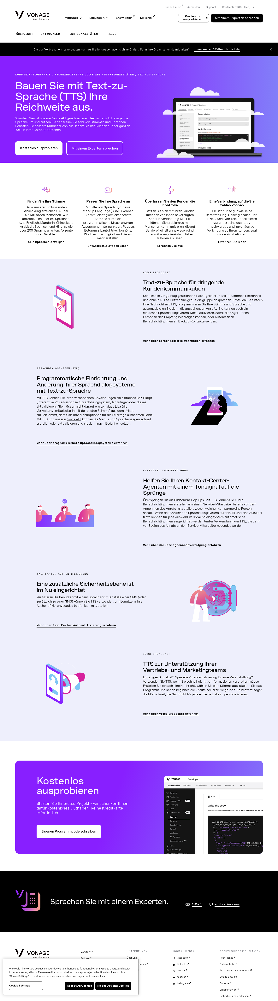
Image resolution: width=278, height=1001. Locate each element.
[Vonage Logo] (32, 16)
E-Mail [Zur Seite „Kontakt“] (197, 904)
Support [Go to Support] (211, 7)
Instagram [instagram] (183, 983)
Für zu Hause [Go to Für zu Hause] (173, 7)
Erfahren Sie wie (170, 245)
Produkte (71, 18)
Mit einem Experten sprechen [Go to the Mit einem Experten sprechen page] (237, 18)
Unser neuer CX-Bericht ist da (217, 49)
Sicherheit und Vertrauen (234, 996)
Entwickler (124, 18)
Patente (224, 983)
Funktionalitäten (83, 33)
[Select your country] (237, 7)
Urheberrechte (228, 989)
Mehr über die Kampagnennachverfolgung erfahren (182, 545)
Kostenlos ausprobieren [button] (192, 18)
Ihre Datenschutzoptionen (235, 970)
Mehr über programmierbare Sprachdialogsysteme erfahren (82, 443)
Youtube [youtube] (181, 977)
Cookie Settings (229, 976)
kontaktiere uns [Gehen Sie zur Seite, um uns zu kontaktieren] (227, 904)
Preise (111, 33)
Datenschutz (227, 964)
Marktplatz (86, 952)
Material (146, 18)
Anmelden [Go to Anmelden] (193, 7)
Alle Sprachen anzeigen (46, 242)
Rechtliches (226, 958)
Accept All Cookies (79, 985)
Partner (84, 958)
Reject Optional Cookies (113, 985)
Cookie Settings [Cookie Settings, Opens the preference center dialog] (19, 985)
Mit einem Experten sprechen (95, 148)
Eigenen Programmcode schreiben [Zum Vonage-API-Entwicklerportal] (68, 831)
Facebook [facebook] (182, 958)
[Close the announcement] (271, 49)
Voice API (74, 419)
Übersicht (24, 33)
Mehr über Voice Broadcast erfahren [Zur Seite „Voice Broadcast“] (171, 713)
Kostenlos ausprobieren (39, 148)
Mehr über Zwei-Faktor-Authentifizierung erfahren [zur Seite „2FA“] (76, 625)
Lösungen (97, 18)
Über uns (132, 958)
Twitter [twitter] (181, 970)
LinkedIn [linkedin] (181, 964)
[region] (71, 977)
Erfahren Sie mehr (232, 242)
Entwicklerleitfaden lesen (108, 245)
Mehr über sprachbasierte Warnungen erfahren (179, 340)
